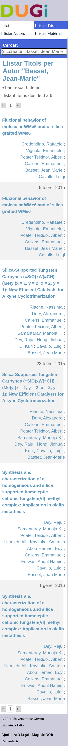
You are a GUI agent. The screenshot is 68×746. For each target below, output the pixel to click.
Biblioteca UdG (12, 725)
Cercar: (10, 45)
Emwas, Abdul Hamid (42, 561)
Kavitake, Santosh (47, 541)
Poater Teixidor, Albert (41, 157)
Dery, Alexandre (47, 313)
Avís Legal (21, 735)
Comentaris (9, 741)
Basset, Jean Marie (43, 170)
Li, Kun (26, 346)
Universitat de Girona (28, 719)
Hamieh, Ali (15, 541)
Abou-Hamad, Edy (45, 548)
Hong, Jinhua (49, 339)
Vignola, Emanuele (44, 150)
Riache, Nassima (46, 307)
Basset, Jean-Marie (44, 248)
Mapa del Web (42, 735)
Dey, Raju (24, 339)
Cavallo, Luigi (52, 176)
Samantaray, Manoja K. (40, 333)
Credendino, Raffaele (41, 144)
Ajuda (6, 735)
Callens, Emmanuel (44, 163)
